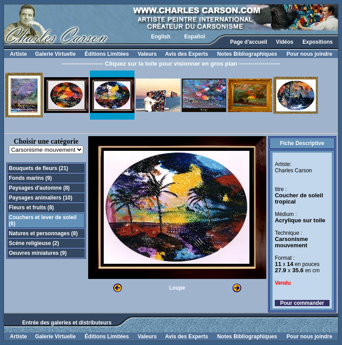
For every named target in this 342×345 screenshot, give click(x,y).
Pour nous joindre (310, 54)
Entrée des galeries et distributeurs (67, 323)
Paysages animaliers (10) (41, 198)
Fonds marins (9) (30, 178)
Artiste (18, 54)
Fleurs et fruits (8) (31, 207)
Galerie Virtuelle (55, 54)
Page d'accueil (248, 42)
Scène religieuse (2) (34, 243)
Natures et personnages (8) (43, 233)
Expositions (317, 42)
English (160, 36)
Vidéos (284, 42)
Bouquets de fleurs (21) (38, 168)
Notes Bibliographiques (247, 54)
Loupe (177, 288)
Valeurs (147, 54)
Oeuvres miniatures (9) (38, 253)
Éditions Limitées (107, 54)
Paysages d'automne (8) (39, 188)
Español (194, 36)
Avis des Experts (186, 54)
